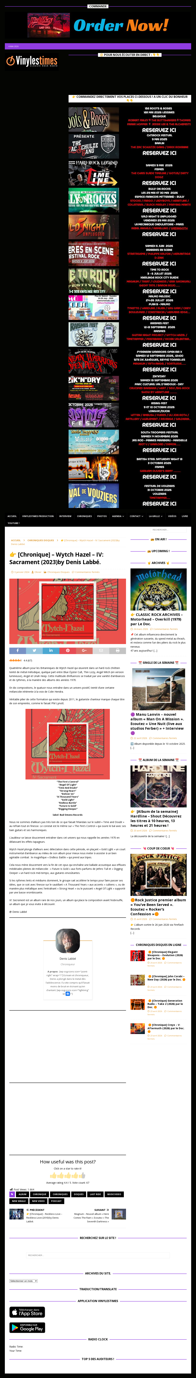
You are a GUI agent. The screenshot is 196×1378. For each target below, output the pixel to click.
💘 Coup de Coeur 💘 (158, 848)
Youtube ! (14, 523)
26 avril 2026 (156, 962)
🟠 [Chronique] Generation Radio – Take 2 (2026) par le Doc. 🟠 (165, 1004)
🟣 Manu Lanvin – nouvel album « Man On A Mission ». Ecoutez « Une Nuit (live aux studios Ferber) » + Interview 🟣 (157, 723)
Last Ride (95, 1194)
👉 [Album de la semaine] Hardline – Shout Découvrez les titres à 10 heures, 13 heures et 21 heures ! (155, 818)
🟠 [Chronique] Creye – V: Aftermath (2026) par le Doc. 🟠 (166, 1028)
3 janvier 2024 (21, 572)
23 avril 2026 (156, 986)
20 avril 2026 (140, 830)
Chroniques (84, 516)
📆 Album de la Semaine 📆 (158, 760)
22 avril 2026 (140, 738)
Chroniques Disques (58, 572)
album (22, 1194)
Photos (102, 516)
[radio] (53, 1176)
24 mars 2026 (141, 629)
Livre (185, 516)
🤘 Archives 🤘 (158, 563)
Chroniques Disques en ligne (158, 945)
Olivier (37, 572)
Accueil (12, 516)
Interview (65, 516)
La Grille (154, 516)
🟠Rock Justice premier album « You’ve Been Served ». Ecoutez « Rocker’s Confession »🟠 (158, 907)
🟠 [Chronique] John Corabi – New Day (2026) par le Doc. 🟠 (166, 979)
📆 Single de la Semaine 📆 (158, 663)
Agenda (116, 516)
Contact (135, 516)
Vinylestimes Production (38, 516)
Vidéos (172, 516)
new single (19, 1201)
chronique (39, 1194)
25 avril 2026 (140, 919)
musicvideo (114, 1194)
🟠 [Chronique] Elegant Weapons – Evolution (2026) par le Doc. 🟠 (165, 955)
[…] (155, 650)
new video (38, 1201)
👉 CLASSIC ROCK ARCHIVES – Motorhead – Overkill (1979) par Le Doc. (156, 619)
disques (78, 1194)
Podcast (56, 1201)
